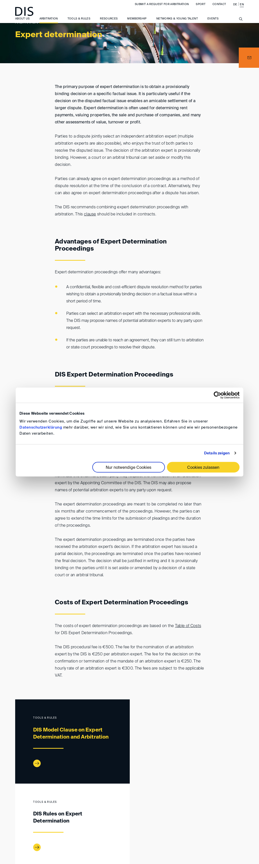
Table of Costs (188, 626)
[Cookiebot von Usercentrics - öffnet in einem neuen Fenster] (217, 395)
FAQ (236, 827)
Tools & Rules (79, 22)
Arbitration (48, 22)
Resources (109, 22)
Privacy (216, 827)
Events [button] (213, 22)
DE (235, 8)
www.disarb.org (17, 806)
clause (90, 214)
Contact (219, 8)
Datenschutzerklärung (40, 427)
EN (242, 8)
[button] (249, 58)
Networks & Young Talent (177, 22)
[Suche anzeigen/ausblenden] (241, 26)
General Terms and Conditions (169, 827)
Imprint (121, 827)
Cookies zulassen (203, 468)
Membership (137, 22)
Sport (200, 8)
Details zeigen (217, 453)
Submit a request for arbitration (162, 8)
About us (22, 22)
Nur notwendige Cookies (128, 468)
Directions (94, 827)
